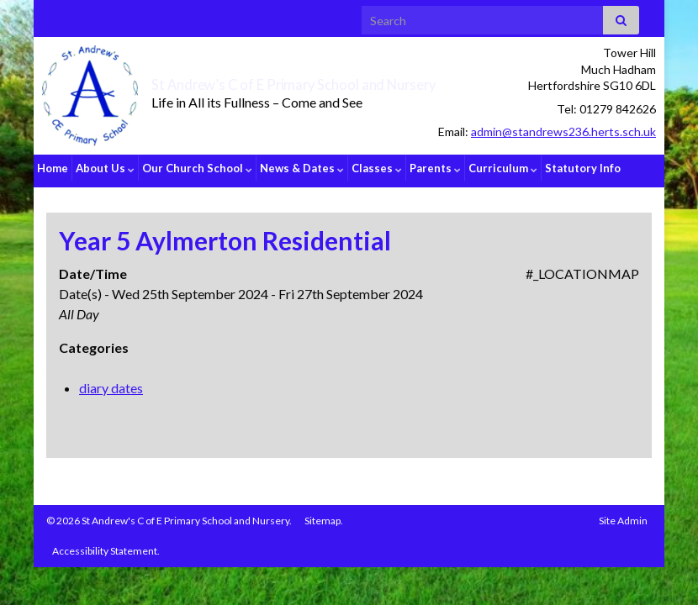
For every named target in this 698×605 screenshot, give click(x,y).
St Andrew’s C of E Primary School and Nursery (323, 82)
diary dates (111, 382)
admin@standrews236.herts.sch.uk (563, 131)
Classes (377, 168)
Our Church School (197, 168)
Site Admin (623, 514)
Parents (435, 168)
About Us (105, 168)
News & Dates (302, 168)
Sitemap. (323, 514)
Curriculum (502, 168)
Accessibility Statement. (106, 545)
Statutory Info (583, 168)
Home (52, 168)
